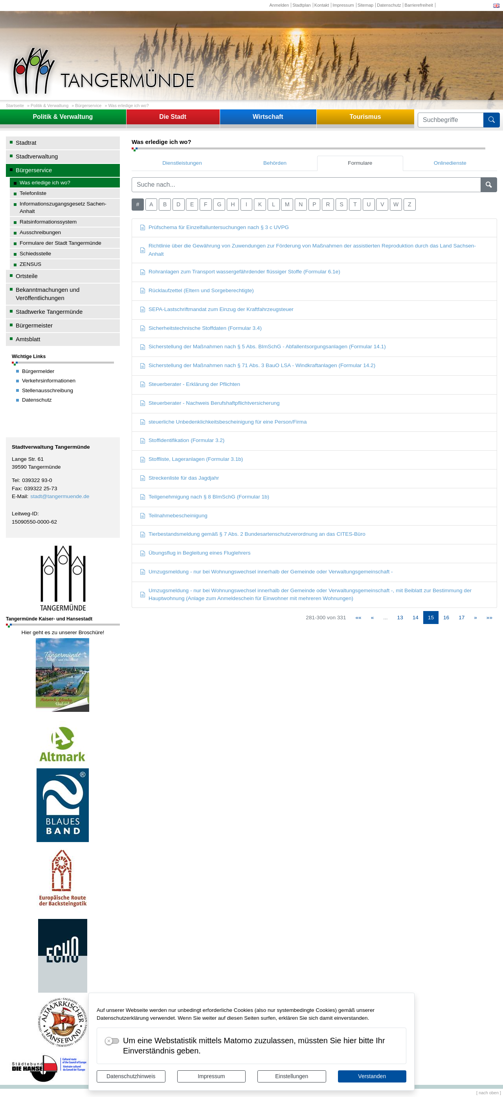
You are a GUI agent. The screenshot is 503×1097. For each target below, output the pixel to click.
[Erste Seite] (358, 617)
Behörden (274, 163)
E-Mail (19, 496)
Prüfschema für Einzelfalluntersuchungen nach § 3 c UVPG (214, 227)
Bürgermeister (34, 325)
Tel (15, 480)
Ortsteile (27, 276)
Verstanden (372, 1076)
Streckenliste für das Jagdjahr (179, 478)
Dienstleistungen (182, 163)
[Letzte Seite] (489, 617)
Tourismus (365, 116)
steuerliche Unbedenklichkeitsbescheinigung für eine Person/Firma (223, 422)
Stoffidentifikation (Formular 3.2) (182, 440)
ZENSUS (30, 264)
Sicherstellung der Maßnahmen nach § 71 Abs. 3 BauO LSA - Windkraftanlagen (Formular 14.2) (257, 365)
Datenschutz (389, 5)
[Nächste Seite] (475, 617)
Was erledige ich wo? (128, 105)
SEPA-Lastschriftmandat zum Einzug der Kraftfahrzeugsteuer (217, 309)
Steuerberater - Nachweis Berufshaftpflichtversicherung (210, 403)
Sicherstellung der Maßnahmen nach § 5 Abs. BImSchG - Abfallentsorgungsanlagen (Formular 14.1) (263, 346)
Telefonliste (33, 193)
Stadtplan (301, 5)
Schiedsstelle (35, 254)
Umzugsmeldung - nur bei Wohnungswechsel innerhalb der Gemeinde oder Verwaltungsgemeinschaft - (266, 572)
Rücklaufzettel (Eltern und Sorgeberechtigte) (197, 290)
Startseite (15, 105)
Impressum (211, 1076)
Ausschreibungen (40, 232)
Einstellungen (291, 1076)
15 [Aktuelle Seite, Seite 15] (431, 617)
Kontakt (321, 5)
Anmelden (279, 5)
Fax (16, 488)
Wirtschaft (268, 116)
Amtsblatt (28, 339)
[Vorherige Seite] (372, 617)
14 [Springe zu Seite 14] (416, 617)
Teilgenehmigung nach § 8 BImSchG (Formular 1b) (204, 497)
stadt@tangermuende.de (59, 496)
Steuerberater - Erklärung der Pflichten (190, 384)
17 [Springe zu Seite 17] (461, 617)
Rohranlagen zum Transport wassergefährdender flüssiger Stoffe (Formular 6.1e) (240, 272)
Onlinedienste (450, 163)
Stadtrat (26, 142)
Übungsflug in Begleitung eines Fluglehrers (195, 553)
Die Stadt (172, 116)
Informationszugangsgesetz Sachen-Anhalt (63, 207)
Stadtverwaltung (37, 156)
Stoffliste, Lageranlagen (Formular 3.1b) (191, 459)
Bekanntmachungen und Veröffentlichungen (47, 293)
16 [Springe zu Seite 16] (446, 617)
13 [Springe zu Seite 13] (400, 617)
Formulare (360, 163)
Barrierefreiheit (419, 5)
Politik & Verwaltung (49, 105)
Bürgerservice (88, 105)
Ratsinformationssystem (48, 222)
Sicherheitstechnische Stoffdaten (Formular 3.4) (201, 328)
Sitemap (365, 5)
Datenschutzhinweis (131, 1076)
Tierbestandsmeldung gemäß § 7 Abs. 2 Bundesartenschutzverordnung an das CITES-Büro (252, 534)
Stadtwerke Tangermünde (49, 311)
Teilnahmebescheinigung (173, 515)
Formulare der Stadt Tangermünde (60, 243)
